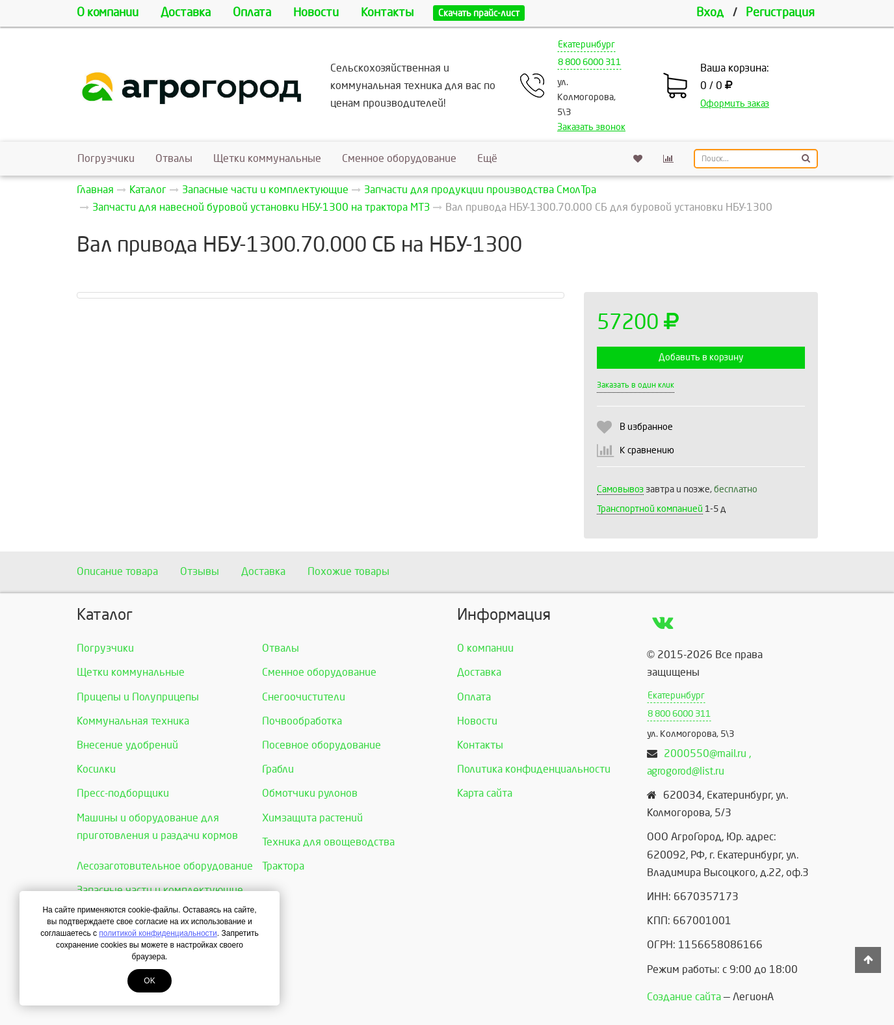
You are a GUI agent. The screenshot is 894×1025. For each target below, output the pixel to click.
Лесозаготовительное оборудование (165, 866)
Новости (316, 13)
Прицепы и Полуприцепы (138, 696)
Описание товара (117, 571)
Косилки (96, 769)
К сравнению (647, 450)
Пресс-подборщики (123, 793)
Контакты (387, 13)
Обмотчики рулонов (310, 793)
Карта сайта (484, 793)
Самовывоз (620, 489)
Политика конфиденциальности (534, 769)
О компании (107, 13)
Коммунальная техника (133, 720)
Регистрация (780, 13)
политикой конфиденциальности (158, 933)
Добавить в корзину (701, 357)
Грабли (278, 769)
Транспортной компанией (650, 509)
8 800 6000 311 (589, 62)
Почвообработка (302, 720)
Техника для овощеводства (328, 841)
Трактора (283, 866)
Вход (710, 13)
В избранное (646, 427)
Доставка (186, 13)
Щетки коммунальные (267, 158)
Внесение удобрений (127, 745)
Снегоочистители (303, 696)
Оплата (252, 13)
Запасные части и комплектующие (160, 890)
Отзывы (199, 571)
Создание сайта (684, 996)
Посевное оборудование (321, 745)
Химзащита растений (312, 817)
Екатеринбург (586, 44)
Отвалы (173, 158)
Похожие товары (348, 571)
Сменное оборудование (399, 158)
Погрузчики (106, 158)
